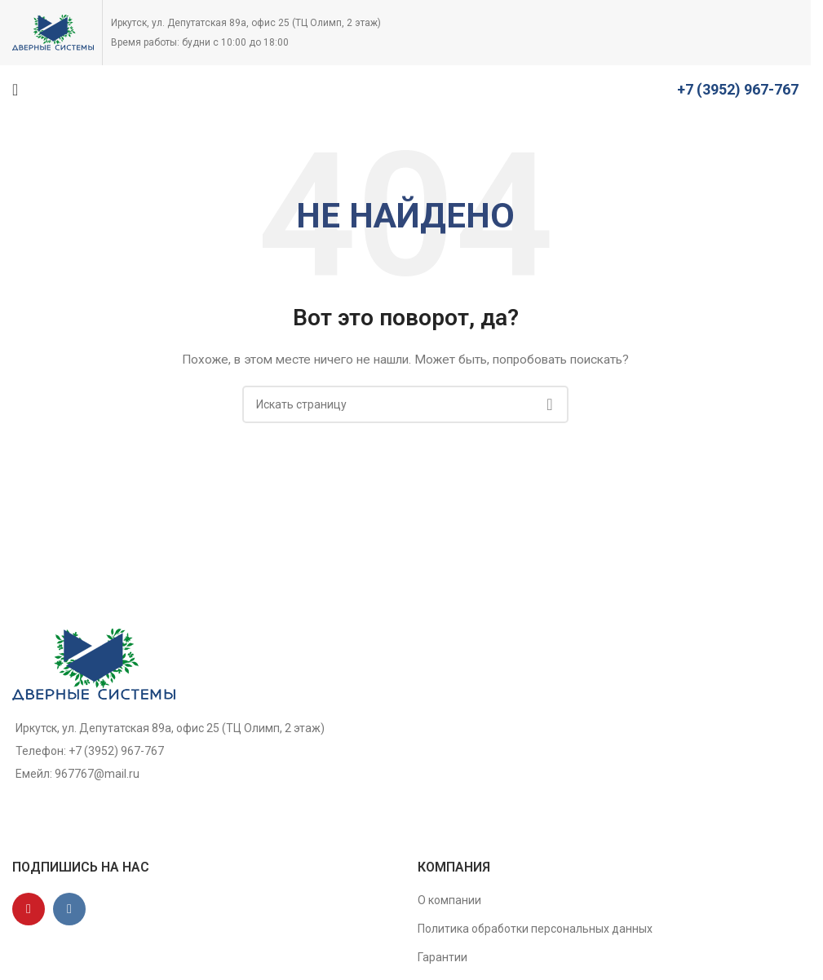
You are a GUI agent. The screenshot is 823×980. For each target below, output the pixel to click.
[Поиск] (405, 404)
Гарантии (442, 957)
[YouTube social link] (28, 909)
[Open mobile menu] (15, 89)
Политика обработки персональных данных (535, 928)
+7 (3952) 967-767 (738, 89)
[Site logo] (53, 31)
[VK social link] (69, 909)
